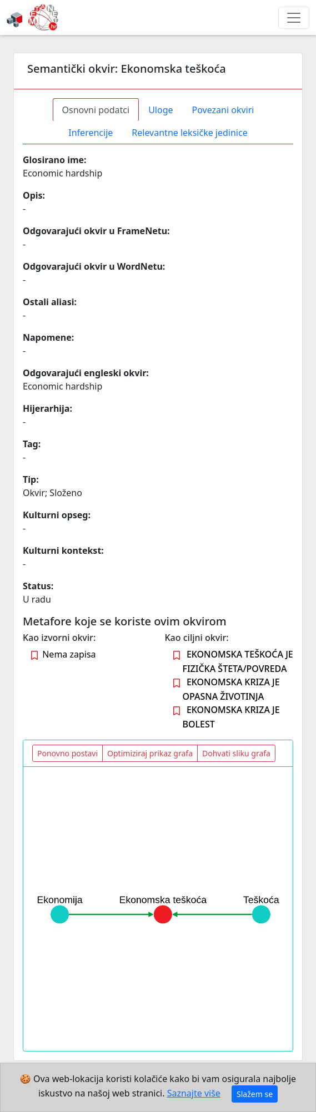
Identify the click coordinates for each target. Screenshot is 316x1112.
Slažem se (255, 1094)
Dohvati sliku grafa (236, 753)
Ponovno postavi (67, 753)
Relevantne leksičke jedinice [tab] (189, 133)
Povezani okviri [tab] (223, 110)
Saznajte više (193, 1093)
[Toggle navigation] (293, 18)
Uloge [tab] (160, 110)
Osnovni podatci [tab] (96, 110)
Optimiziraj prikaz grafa (150, 753)
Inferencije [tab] (90, 133)
